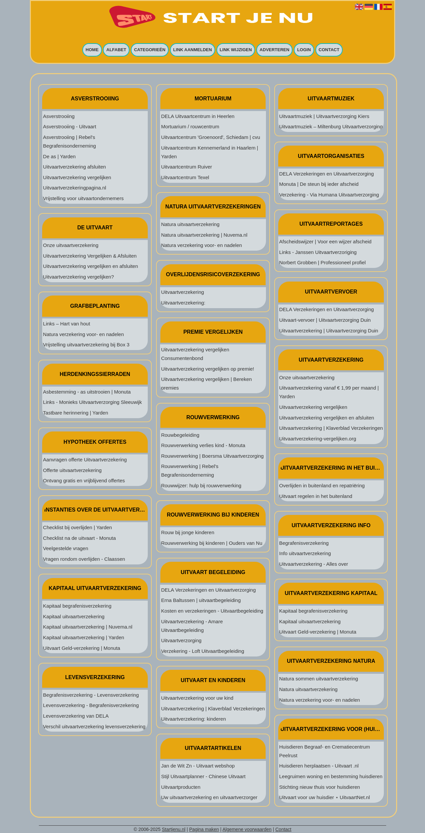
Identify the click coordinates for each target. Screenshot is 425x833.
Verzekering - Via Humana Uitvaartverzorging (329, 194)
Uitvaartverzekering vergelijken (77, 177)
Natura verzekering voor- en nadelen (83, 334)
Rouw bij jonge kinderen (187, 532)
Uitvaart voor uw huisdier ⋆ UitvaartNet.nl (324, 797)
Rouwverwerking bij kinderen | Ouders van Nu (211, 543)
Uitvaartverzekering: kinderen (193, 719)
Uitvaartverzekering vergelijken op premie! (207, 369)
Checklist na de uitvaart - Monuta (79, 538)
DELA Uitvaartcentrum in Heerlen (197, 116)
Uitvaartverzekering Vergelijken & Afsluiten (90, 256)
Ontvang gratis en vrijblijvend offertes (84, 480)
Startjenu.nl (174, 829)
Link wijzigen (236, 50)
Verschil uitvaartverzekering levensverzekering (94, 726)
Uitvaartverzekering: (183, 302)
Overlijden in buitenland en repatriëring (322, 485)
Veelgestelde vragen (65, 548)
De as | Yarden (59, 156)
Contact (329, 50)
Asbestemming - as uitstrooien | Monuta (87, 392)
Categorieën (149, 50)
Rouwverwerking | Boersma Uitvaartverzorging (212, 456)
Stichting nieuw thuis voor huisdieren (319, 787)
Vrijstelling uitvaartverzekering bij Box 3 (86, 344)
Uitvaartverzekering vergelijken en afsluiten (90, 266)
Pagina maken (204, 829)
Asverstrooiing (59, 116)
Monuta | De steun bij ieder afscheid (319, 184)
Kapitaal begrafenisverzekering (77, 606)
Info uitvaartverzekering (305, 553)
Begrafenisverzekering (304, 543)
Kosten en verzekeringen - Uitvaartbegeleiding (212, 611)
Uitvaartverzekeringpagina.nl (74, 187)
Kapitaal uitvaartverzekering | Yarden (83, 637)
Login (304, 50)
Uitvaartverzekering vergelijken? (78, 277)
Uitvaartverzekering (182, 292)
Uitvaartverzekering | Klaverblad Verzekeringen (213, 708)
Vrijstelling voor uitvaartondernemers (83, 198)
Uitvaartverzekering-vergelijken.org (317, 438)
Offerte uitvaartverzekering (72, 470)
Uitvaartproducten (180, 787)
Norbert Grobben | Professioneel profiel (322, 262)
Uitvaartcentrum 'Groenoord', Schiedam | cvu (210, 137)
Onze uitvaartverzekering (71, 245)
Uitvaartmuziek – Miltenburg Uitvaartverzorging (331, 126)
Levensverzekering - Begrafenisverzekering (91, 705)
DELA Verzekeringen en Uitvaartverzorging (208, 590)
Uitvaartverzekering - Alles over (313, 564)
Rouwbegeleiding (180, 435)
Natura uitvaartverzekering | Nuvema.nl (204, 235)
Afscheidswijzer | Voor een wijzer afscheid (325, 241)
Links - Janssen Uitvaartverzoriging (318, 252)
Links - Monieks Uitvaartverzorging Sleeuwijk (92, 402)
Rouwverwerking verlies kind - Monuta (203, 445)
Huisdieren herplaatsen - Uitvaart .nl (319, 766)
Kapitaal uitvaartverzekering (74, 616)
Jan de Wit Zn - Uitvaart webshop (198, 766)
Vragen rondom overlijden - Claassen (84, 559)
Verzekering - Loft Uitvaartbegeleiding (202, 651)
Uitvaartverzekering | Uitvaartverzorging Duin (328, 330)
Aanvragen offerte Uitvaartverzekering (85, 459)
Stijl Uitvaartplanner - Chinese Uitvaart (203, 776)
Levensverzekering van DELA (76, 716)
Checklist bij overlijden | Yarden (77, 527)
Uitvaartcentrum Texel (185, 177)
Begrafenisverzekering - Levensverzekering (91, 695)
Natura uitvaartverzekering (190, 224)
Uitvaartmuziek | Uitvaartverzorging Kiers (324, 116)
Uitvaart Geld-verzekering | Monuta (81, 648)
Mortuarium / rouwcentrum (190, 126)
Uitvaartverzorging (181, 640)
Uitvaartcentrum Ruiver (186, 167)
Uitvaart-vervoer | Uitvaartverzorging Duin (325, 320)
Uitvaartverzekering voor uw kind (197, 698)
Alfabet (116, 50)
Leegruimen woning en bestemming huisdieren (330, 776)
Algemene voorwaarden (247, 829)
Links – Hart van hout (66, 323)
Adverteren (275, 50)
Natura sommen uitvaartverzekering (318, 678)
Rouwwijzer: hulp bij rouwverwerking (201, 485)
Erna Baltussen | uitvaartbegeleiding (201, 600)
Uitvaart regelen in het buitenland (315, 496)
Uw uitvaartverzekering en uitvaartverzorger (209, 797)
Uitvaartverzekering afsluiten (74, 167)
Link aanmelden (192, 50)
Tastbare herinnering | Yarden (75, 413)
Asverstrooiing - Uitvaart (69, 126)
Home (92, 50)
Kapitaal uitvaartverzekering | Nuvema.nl (87, 627)
